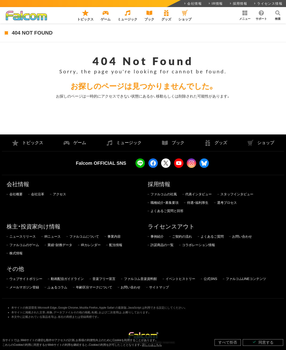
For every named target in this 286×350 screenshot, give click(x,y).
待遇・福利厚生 (197, 202)
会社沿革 (37, 194)
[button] (245, 15)
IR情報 (215, 3)
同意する (263, 342)
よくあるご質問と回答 (167, 211)
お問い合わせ (242, 236)
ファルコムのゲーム (24, 245)
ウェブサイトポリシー (25, 279)
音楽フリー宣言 (103, 279)
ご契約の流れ (182, 236)
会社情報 (192, 3)
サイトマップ (159, 287)
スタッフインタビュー (236, 194)
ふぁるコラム (57, 287)
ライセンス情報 (267, 3)
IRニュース (52, 236)
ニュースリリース (22, 236)
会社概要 (16, 194)
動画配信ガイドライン (67, 279)
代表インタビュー (198, 194)
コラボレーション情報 (198, 245)
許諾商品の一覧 (162, 245)
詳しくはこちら (152, 344)
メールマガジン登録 (24, 287)
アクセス (59, 194)
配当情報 (115, 245)
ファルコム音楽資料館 (140, 279)
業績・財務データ (60, 245)
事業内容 (114, 236)
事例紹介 (157, 236)
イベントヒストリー (180, 279)
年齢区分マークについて (94, 287)
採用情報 (238, 3)
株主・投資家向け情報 (33, 226)
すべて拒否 (227, 342)
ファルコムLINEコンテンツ (246, 279)
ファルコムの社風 (164, 194)
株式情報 (16, 253)
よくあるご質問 (212, 236)
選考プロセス (227, 202)
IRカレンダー (91, 245)
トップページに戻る (143, 117)
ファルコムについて (84, 236)
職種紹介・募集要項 (165, 202)
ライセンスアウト (171, 226)
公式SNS (210, 279)
